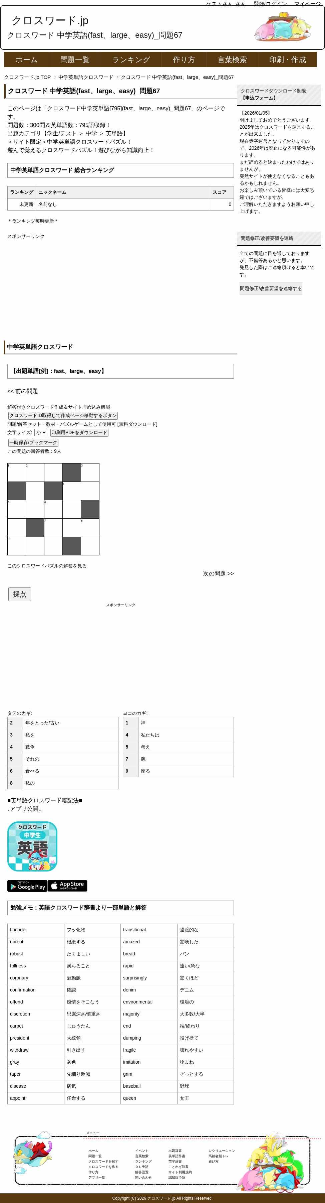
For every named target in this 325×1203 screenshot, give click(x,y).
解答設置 (141, 1172)
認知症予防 (177, 1177)
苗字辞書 (175, 1161)
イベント (141, 1151)
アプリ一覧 (96, 1177)
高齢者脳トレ (219, 1156)
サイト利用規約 (180, 1172)
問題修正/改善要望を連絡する (271, 288)
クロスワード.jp (49, 20)
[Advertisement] (120, 286)
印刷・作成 (287, 59)
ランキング (131, 59)
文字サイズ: (20, 432)
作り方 (184, 59)
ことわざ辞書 (179, 1167)
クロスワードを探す (103, 1161)
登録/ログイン (270, 4)
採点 (19, 594)
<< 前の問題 (22, 391)
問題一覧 (75, 59)
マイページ (307, 4)
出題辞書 (175, 1151)
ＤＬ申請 (141, 1167)
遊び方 (214, 1161)
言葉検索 (232, 59)
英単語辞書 (177, 1156)
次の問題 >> (218, 573)
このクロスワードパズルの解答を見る (47, 565)
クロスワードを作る (103, 1167)
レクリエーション (222, 1151)
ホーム (26, 59)
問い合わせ (143, 1177)
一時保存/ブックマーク (33, 442)
